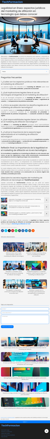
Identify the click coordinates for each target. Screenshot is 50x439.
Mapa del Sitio (4, 436)
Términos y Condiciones (6, 431)
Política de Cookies (5, 433)
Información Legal (5, 430)
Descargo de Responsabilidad (8, 435)
